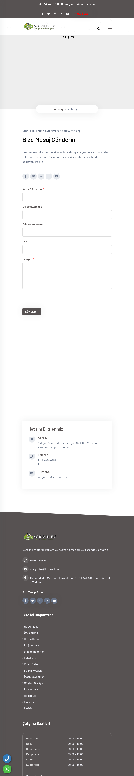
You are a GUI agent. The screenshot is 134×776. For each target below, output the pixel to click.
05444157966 (51, 4)
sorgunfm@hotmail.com (80, 4)
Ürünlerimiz (30, 632)
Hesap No (29, 695)
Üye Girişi (82, 13)
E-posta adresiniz (33, 206)
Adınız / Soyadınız (33, 188)
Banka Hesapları (33, 670)
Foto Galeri (30, 657)
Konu (25, 241)
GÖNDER (31, 311)
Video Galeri (30, 664)
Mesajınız (28, 259)
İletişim (27, 708)
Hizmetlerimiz (32, 639)
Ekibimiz (28, 702)
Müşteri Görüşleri (33, 683)
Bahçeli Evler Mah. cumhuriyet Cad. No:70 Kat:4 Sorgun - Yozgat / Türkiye (66, 580)
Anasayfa (60, 109)
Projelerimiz (30, 645)
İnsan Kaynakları (33, 676)
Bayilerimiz (30, 689)
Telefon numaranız (33, 224)
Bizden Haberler (33, 651)
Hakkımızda (30, 626)
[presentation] (49, 298)
